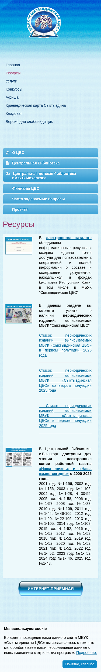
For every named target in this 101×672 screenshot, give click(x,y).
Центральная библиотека (36, 163)
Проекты (20, 209)
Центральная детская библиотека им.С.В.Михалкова (44, 175)
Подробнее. (86, 652)
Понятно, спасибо (79, 664)
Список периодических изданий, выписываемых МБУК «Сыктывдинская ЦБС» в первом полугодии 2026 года (65, 345)
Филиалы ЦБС (25, 188)
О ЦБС (18, 152)
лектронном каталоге (70, 238)
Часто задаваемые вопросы (38, 199)
